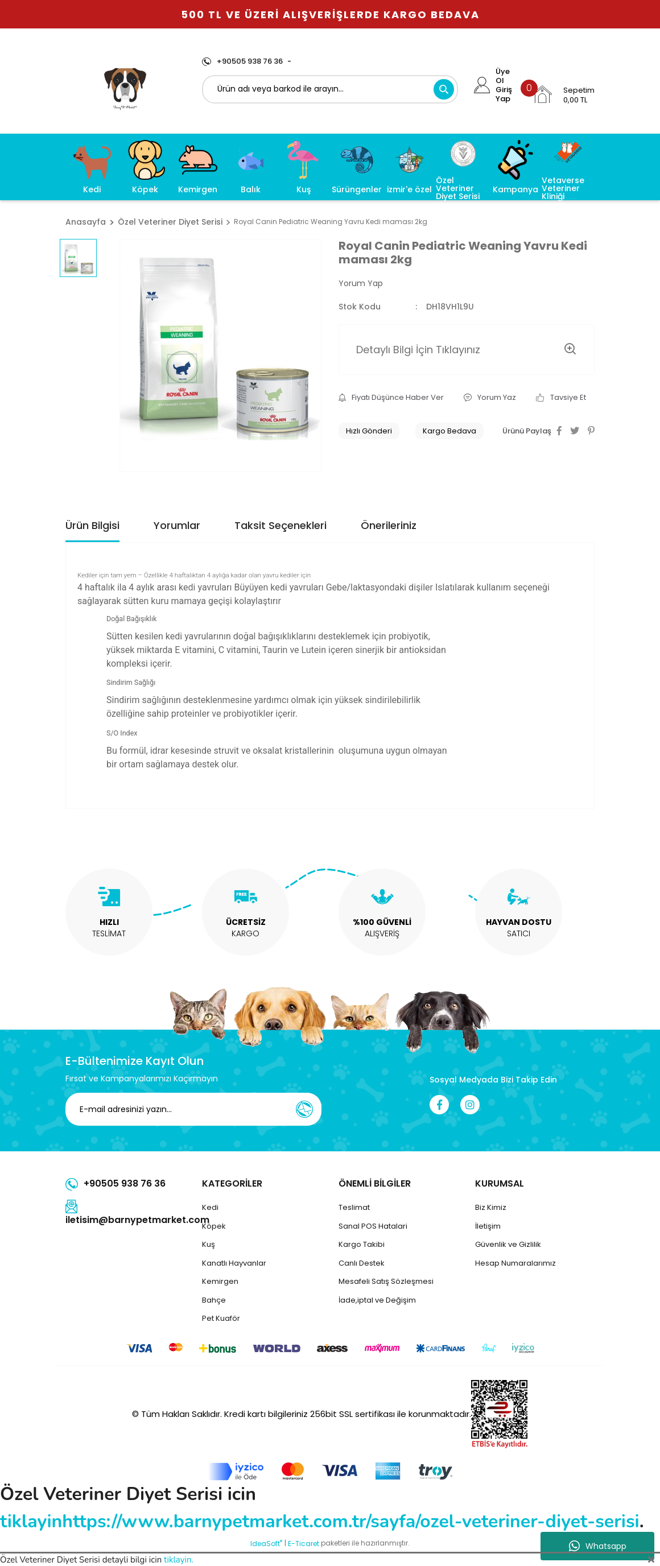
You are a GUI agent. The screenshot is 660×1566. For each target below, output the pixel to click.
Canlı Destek (362, 1263)
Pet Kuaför (221, 1318)
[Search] (330, 89)
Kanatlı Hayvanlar (234, 1263)
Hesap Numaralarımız (515, 1263)
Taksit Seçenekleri (280, 525)
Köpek (214, 1226)
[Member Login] (482, 85)
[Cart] (563, 94)
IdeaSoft (266, 1543)
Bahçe (214, 1300)
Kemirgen (220, 1281)
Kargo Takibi (362, 1244)
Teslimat (354, 1207)
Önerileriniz (388, 525)
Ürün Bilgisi (92, 525)
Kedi (210, 1207)
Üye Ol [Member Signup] (503, 76)
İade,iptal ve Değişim (377, 1300)
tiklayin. (178, 1559)
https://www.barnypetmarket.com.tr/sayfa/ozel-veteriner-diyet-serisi (350, 1521)
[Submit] (304, 1109)
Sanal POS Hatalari (373, 1226)
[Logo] (125, 87)
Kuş (208, 1244)
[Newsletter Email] (193, 1109)
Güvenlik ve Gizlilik (508, 1244)
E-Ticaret (303, 1543)
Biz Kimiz (490, 1207)
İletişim (488, 1226)
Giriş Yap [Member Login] (504, 94)
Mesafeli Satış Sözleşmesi (386, 1281)
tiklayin (31, 1521)
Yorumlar (177, 525)
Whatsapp (597, 1546)
